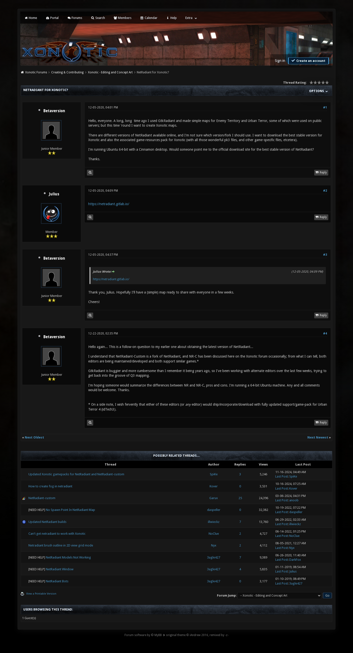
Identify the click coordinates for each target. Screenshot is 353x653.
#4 (325, 333)
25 (240, 498)
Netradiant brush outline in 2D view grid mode (60, 545)
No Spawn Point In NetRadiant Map (70, 510)
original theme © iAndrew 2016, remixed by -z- (197, 635)
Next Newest (317, 437)
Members (122, 18)
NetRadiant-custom (41, 498)
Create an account (307, 61)
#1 (325, 107)
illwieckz (213, 522)
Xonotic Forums (36, 72)
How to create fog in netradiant (50, 486)
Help (171, 18)
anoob (294, 500)
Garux (213, 498)
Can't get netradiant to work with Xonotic (57, 533)
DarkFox (295, 559)
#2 (325, 190)
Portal (52, 18)
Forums (74, 18)
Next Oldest (34, 437)
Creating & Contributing (67, 72)
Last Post (281, 476)
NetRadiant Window (60, 569)
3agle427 (213, 557)
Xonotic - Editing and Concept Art (110, 72)
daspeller (213, 510)
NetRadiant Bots (57, 581)
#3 (325, 254)
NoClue (214, 533)
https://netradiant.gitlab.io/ (108, 204)
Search (98, 18)
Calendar (148, 18)
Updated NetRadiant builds (47, 522)
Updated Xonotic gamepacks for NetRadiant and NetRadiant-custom (76, 474)
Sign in (280, 61)
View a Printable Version (41, 593)
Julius (54, 194)
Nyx (213, 545)
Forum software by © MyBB (143, 635)
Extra (188, 18)
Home (30, 18)
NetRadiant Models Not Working (68, 557)
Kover (214, 486)
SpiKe (214, 474)
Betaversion (54, 111)
